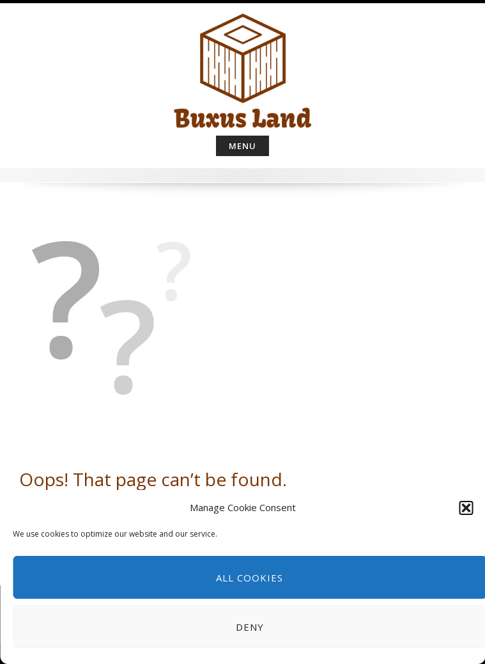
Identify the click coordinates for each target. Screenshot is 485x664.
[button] (465, 508)
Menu (242, 146)
